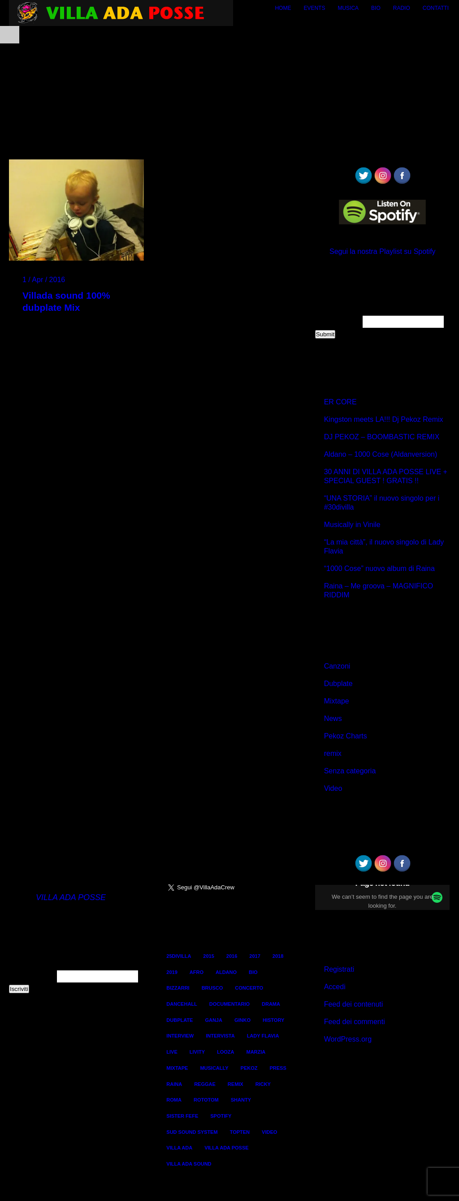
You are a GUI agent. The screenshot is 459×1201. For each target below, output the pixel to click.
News (333, 718)
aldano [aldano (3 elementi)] (226, 972)
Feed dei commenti (354, 1021)
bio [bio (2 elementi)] (253, 972)
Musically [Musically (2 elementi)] (214, 1068)
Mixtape (336, 701)
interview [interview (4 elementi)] (180, 1035)
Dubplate (338, 683)
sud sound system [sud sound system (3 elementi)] (191, 1132)
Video (333, 788)
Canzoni (337, 666)
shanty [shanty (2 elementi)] (241, 1099)
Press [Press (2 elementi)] (277, 1068)
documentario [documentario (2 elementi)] (229, 1004)
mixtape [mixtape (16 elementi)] (177, 1068)
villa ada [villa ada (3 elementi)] (179, 1147)
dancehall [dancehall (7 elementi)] (181, 1004)
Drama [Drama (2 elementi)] (271, 1004)
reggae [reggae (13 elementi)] (205, 1084)
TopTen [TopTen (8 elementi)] (240, 1132)
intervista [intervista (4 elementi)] (220, 1035)
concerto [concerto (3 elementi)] (249, 988)
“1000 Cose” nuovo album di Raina (379, 568)
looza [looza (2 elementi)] (225, 1052)
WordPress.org (348, 1039)
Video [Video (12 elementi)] (269, 1132)
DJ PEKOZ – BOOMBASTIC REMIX (382, 437)
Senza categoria (350, 771)
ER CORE (340, 402)
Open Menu (9, 34)
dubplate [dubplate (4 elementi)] (179, 1020)
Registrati (339, 969)
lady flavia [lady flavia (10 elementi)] (263, 1035)
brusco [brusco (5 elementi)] (212, 988)
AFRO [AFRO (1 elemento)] (197, 972)
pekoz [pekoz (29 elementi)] (249, 1068)
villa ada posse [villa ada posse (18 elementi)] (226, 1147)
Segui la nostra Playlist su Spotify (382, 251)
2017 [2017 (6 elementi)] (254, 956)
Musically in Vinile (352, 524)
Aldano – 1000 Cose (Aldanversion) (380, 454)
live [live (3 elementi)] (171, 1052)
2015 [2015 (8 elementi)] (208, 956)
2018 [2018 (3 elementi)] (278, 956)
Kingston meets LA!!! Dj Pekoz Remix (383, 419)
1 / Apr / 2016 (43, 279)
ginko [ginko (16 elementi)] (242, 1020)
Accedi (335, 987)
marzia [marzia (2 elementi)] (256, 1052)
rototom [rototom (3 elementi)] (206, 1099)
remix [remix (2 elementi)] (235, 1084)
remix (333, 753)
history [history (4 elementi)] (273, 1020)
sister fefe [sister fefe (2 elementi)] (182, 1116)
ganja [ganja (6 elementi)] (213, 1020)
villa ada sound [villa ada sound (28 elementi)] (188, 1164)
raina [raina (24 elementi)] (174, 1084)
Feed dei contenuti (353, 1004)
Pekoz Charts (345, 736)
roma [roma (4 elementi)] (174, 1099)
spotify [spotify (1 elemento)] (220, 1116)
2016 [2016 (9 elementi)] (231, 956)
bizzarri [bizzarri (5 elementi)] (177, 988)
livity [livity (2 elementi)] (197, 1052)
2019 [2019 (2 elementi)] (171, 972)
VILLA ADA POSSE (71, 897)
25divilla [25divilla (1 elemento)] (178, 956)
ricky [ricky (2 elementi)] (263, 1084)
